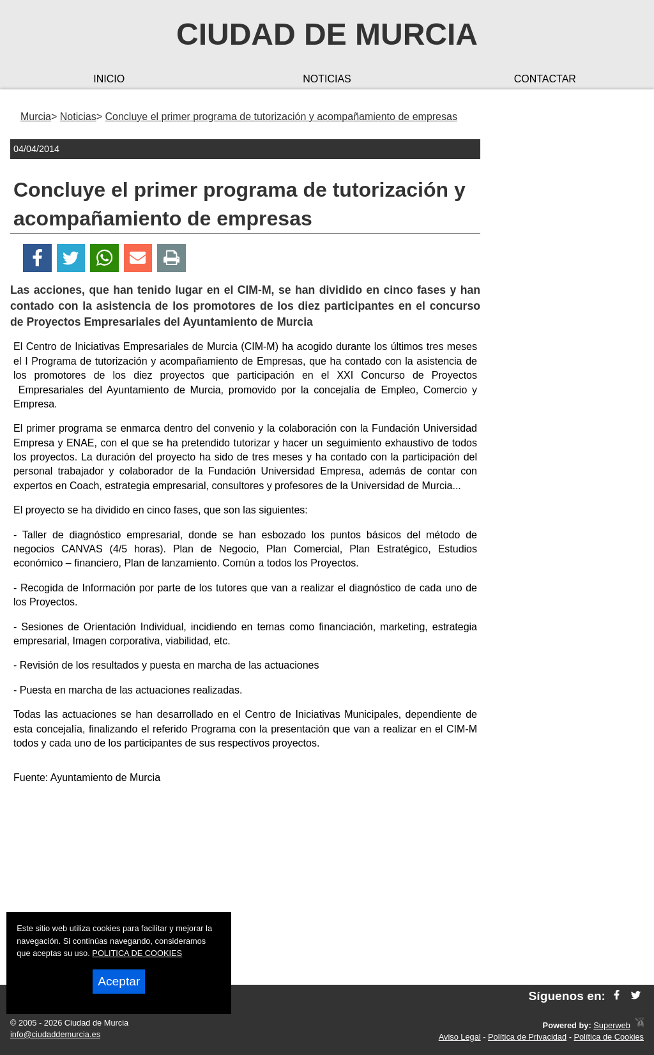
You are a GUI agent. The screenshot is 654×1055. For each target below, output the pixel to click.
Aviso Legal (460, 1037)
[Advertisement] (245, 885)
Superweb (611, 1025)
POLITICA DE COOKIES (137, 953)
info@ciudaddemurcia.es (55, 1034)
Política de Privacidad (527, 1037)
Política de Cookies (609, 1037)
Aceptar (119, 981)
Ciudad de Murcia (327, 34)
